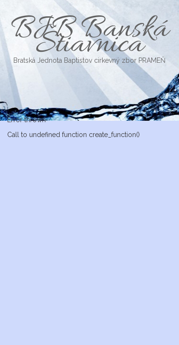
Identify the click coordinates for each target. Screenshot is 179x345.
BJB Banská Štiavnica (89, 38)
